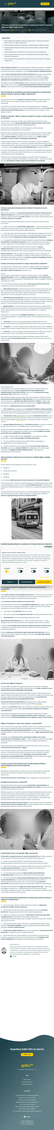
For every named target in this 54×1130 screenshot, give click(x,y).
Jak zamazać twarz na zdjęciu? (27, 1109)
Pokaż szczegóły (44, 577)
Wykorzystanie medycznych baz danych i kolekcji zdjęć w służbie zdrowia (26, 45)
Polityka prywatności (27, 1082)
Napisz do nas (27, 1079)
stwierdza (39, 704)
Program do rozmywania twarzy (27, 1097)
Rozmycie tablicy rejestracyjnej (27, 1100)
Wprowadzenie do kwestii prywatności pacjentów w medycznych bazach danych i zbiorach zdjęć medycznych (26, 42)
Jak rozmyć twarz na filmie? (27, 1104)
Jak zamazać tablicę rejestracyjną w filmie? (27, 1106)
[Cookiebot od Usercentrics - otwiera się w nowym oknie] (45, 547)
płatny (23, 424)
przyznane (22, 322)
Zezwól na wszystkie (44, 582)
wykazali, (43, 483)
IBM (2, 213)
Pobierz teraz (27, 1054)
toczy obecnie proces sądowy (17, 157)
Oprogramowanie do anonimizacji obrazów (27, 1095)
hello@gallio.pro (29, 1121)
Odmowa (10, 582)
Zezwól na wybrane (27, 582)
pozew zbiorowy (21, 419)
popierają (17, 606)
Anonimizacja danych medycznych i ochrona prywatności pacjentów (25, 52)
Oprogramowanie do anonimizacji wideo (27, 1102)
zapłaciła (18, 409)
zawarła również (21, 413)
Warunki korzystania (27, 1084)
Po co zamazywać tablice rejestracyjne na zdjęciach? (27, 1111)
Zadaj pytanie (45, 3)
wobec (21, 326)
